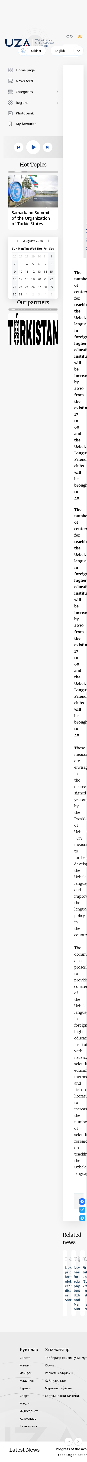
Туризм (25, 1388)
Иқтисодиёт (29, 1411)
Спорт (24, 1396)
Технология (28, 1426)
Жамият (25, 1365)
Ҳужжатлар (28, 1418)
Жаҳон (24, 1403)
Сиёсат (25, 1358)
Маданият (27, 1380)
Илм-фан (26, 1373)
